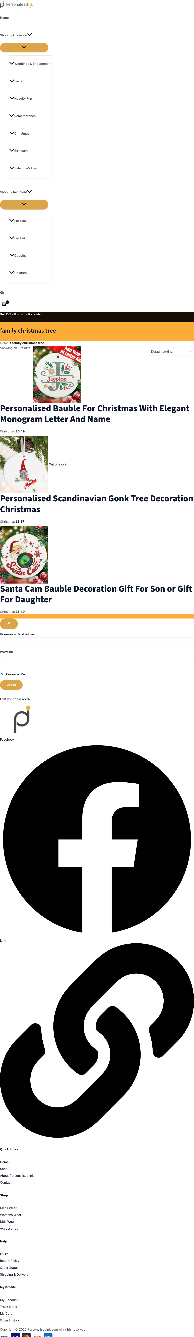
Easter (16, 81)
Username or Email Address (18, 634)
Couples (18, 255)
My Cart (6, 1313)
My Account (9, 1300)
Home (4, 18)
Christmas (19, 133)
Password (6, 651)
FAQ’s (4, 1254)
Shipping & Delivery (14, 1274)
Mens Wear (8, 1208)
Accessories (9, 1228)
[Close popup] (9, 624)
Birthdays (18, 151)
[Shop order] (171, 351)
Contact (5, 1182)
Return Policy (9, 1261)
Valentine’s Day (23, 168)
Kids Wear (7, 1222)
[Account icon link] (2, 294)
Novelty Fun (20, 98)
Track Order (8, 1307)
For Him (17, 221)
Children (18, 273)
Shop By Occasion (16, 35)
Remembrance (22, 116)
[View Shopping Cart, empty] (4, 304)
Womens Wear (10, 1215)
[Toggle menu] (24, 48)
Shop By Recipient (16, 192)
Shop (4, 1169)
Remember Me (13, 674)
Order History (10, 1320)
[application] (29, 35)
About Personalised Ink (17, 1176)
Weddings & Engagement (30, 64)
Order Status (9, 1268)
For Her (17, 238)
